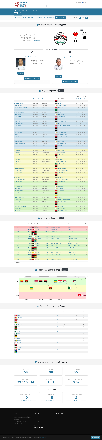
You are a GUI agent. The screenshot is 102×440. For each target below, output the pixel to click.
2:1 (47, 240)
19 (57, 335)
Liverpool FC (60, 186)
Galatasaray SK (61, 190)
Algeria (18, 331)
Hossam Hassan (51, 400)
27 (57, 317)
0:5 (47, 236)
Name (15, 98)
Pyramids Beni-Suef (62, 121)
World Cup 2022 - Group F (56, 240)
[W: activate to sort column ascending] (64, 312)
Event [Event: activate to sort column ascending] (52, 223)
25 (57, 322)
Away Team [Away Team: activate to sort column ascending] (37, 223)
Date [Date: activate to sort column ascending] (15, 223)
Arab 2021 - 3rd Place (55, 227)
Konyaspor (60, 206)
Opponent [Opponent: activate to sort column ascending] (16, 311)
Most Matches (51, 394)
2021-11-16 (16, 240)
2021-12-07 (16, 234)
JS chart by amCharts (82, 297)
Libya (18, 345)
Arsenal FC (60, 157)
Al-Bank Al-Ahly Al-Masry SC (64, 125)
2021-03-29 (16, 257)
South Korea (20, 342)
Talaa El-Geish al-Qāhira (63, 170)
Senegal (19, 347)
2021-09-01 (16, 254)
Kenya (18, 326)
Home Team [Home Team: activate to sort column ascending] (31, 223)
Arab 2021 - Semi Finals (56, 229)
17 (57, 342)
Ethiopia (19, 340)
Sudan (18, 338)
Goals (51, 369)
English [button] (84, 2)
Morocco (19, 319)
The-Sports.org (36, 40)
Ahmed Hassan (76, 400)
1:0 (47, 229)
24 (57, 324)
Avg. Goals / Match (51, 379)
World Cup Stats (60, 17)
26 (57, 319)
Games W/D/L (26, 379)
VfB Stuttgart (61, 195)
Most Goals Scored (25, 394)
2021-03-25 (16, 259)
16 (57, 345)
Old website (78, 2)
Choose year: (75, 17)
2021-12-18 (16, 227)
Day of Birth (36, 98)
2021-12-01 (16, 238)
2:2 (47, 243)
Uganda (19, 335)
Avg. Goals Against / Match (76, 379)
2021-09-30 (16, 250)
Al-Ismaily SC (61, 123)
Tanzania (19, 352)
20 (57, 333)
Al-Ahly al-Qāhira (61, 101)
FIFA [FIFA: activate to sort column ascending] (86, 223)
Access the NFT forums (38, 420)
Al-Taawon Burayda (62, 163)
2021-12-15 (16, 229)
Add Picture (20, 73)
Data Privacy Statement (38, 427)
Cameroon (19, 317)
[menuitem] (55, 277)
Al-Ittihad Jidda (61, 109)
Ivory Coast (19, 324)
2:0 (47, 250)
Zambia (19, 322)
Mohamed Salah (26, 400)
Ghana (18, 329)
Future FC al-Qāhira (62, 105)
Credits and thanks (37, 421)
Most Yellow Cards (76, 394)
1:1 (47, 234)
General (17, 17)
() (47, 227)
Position (44, 98)
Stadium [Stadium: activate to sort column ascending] (70, 223)
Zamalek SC (60, 103)
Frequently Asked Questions (39, 418)
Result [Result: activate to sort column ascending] (47, 223)
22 (57, 326)
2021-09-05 (16, 252)
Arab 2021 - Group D (55, 234)
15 (57, 349)
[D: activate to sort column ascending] (70, 312)
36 (57, 315)
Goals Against (76, 369)
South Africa (19, 349)
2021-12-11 (16, 231)
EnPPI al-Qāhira (61, 145)
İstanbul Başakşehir (62, 168)
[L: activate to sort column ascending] (76, 312)
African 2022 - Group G (56, 257)
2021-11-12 (16, 243)
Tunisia (18, 315)
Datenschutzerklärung (38, 425)
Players (24, 17)
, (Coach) (32, 57)
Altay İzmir (60, 197)
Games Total (26, 369)
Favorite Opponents (49, 17)
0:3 (47, 245)
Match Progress (39, 17)
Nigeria (18, 333)
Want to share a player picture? (40, 423)
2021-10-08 (16, 247)
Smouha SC (60, 159)
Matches (30, 17)
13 (57, 352)
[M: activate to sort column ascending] (58, 312)
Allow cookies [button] (95, 437)
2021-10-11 (16, 245)
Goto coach (32, 78)
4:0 (47, 257)
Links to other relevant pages (39, 416)
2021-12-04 (16, 236)
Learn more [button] (43, 437)
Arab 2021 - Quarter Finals (56, 231)
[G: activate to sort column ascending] (83, 312)
